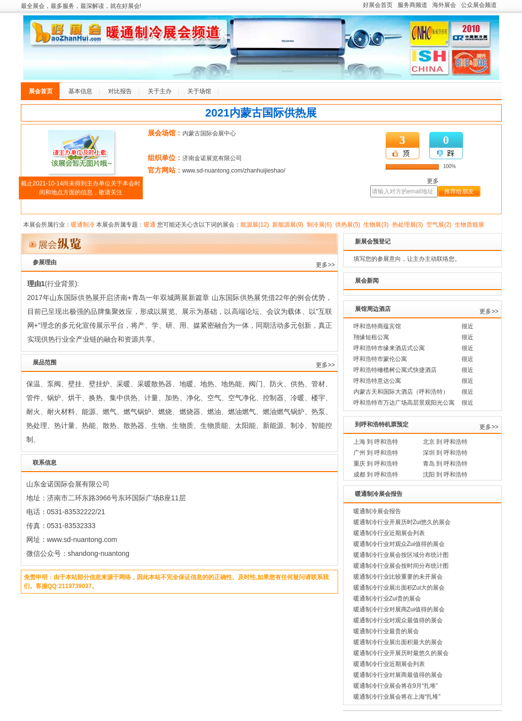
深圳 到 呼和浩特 (445, 452)
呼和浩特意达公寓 (377, 380)
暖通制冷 (83, 224)
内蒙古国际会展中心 (209, 133)
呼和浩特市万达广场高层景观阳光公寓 (404, 402)
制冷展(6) (319, 224)
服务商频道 (412, 4)
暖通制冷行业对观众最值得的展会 (398, 620)
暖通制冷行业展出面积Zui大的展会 (399, 587)
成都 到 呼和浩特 (376, 474)
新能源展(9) (287, 224)
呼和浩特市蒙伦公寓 (380, 359)
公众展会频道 (479, 4)
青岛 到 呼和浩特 (445, 463)
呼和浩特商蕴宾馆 (377, 326)
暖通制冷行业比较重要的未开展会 (398, 576)
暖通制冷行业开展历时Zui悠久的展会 (402, 522)
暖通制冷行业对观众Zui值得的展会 (399, 544)
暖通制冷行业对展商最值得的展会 (398, 674)
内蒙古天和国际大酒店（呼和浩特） (401, 391)
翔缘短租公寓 (371, 337)
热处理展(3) (407, 224)
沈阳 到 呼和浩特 (445, 474)
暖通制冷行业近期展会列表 (389, 533)
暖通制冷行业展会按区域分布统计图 (401, 554)
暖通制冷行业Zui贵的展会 (387, 598)
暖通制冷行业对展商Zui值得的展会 (399, 609)
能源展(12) (254, 224)
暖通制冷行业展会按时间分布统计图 (401, 565)
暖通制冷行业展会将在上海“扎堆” (397, 696)
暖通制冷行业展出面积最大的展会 (398, 642)
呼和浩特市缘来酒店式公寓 (389, 348)
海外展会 (444, 4)
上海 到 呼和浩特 (376, 441)
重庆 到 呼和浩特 (376, 463)
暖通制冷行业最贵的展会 (386, 631)
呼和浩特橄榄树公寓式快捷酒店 (395, 369)
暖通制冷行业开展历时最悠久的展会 (401, 653)
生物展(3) (376, 224)
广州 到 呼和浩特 (376, 452)
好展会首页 (378, 4)
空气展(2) (439, 224)
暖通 (150, 224)
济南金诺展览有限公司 (212, 158)
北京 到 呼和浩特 (445, 441)
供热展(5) (347, 224)
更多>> (325, 264)
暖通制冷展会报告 (377, 511)
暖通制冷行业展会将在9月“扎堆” (395, 685)
